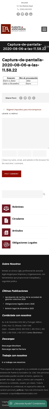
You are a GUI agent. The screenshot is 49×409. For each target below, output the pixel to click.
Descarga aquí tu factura (14, 349)
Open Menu (44, 29)
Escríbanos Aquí (26, 6)
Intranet (24, 2)
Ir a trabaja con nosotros (13, 362)
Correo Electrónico (34, 332)
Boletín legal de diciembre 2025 (19, 308)
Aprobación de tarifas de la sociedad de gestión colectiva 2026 (23, 298)
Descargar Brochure (11, 345)
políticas (20, 390)
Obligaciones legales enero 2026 (19, 304)
